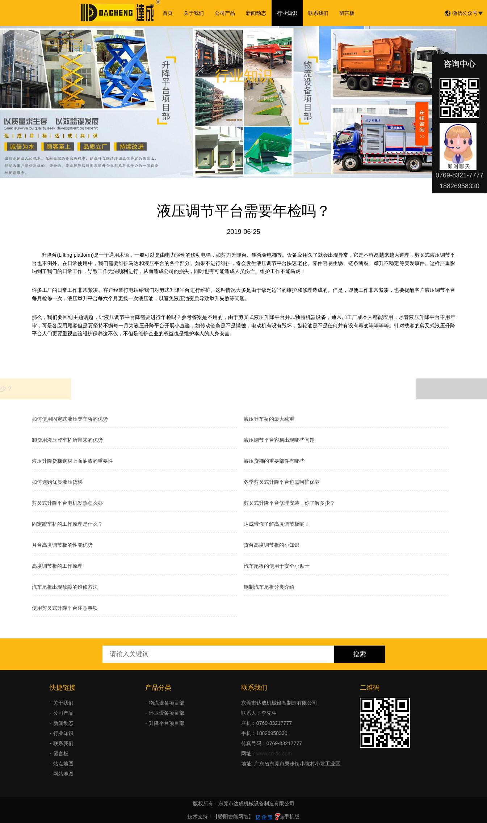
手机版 (291, 816)
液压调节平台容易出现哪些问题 (279, 440)
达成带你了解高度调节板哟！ (277, 524)
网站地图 (63, 774)
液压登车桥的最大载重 (269, 419)
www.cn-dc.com (274, 753)
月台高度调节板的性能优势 (62, 545)
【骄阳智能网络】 (233, 816)
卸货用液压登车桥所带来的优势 (67, 440)
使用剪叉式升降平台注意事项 (65, 608)
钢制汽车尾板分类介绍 (269, 587)
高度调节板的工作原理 (57, 566)
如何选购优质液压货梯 (57, 482)
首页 (168, 13)
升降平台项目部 (166, 723)
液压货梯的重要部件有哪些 (274, 461)
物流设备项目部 (166, 703)
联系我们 (318, 13)
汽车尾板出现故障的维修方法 (65, 587)
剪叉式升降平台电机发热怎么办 (67, 503)
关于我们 (194, 13)
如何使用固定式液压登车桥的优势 (70, 419)
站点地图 (63, 764)
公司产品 (225, 13)
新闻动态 (256, 13)
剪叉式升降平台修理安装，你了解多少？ (289, 503)
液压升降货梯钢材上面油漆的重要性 (72, 461)
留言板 (346, 13)
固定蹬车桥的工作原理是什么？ (67, 524)
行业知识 (287, 13)
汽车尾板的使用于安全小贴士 (277, 566)
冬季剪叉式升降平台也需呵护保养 (282, 482)
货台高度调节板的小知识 (271, 545)
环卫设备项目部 (166, 713)
